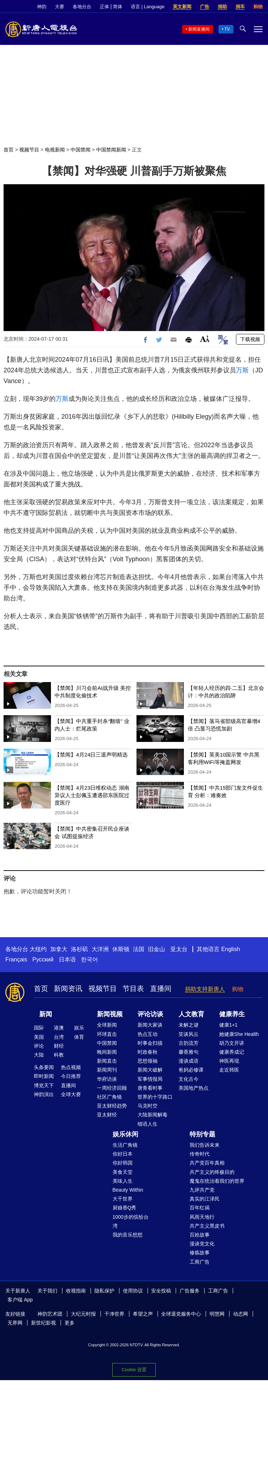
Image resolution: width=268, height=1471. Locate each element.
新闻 (45, 1014)
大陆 (39, 1055)
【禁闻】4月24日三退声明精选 (91, 755)
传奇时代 (200, 1154)
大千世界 (123, 1199)
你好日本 (123, 1154)
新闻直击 (107, 1061)
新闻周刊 (107, 1070)
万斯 (242, 370)
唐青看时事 (150, 1088)
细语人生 (148, 1124)
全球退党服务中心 (181, 1314)
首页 (9, 150)
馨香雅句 (189, 1052)
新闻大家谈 (150, 1025)
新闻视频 (110, 1014)
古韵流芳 (189, 1043)
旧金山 (156, 949)
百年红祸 (200, 1208)
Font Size (205, 339)
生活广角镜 (125, 1145)
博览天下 (44, 1085)
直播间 (160, 988)
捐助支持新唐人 (205, 989)
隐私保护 (104, 1291)
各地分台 (82, 6)
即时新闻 (44, 1076)
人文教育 (191, 1014)
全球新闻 (107, 1025)
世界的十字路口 (155, 1097)
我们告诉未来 (205, 1145)
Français (16, 959)
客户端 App (20, 1299)
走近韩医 (229, 1070)
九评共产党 (202, 1190)
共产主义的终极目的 (212, 1172)
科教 (59, 1055)
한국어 (89, 959)
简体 (117, 6)
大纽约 (38, 949)
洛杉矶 (79, 949)
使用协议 (133, 1291)
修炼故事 (200, 1252)
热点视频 (71, 1067)
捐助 (222, 6)
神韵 (41, 6)
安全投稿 (161, 1291)
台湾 (59, 1037)
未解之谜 (189, 1025)
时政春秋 (148, 1052)
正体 (104, 6)
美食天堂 (123, 1172)
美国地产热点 (193, 1088)
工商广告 (200, 1262)
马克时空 (148, 1106)
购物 (258, 6)
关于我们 (47, 1291)
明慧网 (217, 1314)
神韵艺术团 (49, 1314)
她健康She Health (239, 1034)
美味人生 (123, 1181)
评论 (39, 1046)
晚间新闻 (107, 1052)
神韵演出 (44, 1094)
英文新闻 (182, 6)
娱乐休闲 (125, 1134)
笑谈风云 (189, 1034)
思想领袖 (148, 1061)
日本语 (67, 959)
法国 (138, 949)
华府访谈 (107, 1079)
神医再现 (229, 1061)
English (230, 949)
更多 (69, 1323)
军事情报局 (150, 1079)
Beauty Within (128, 1190)
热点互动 (148, 1034)
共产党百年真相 (207, 1163)
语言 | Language (147, 6)
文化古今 (189, 1079)
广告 (204, 6)
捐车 (240, 6)
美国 (39, 1037)
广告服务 (190, 1291)
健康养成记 (231, 1052)
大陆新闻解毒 (153, 1115)
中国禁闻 (81, 150)
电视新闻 (55, 150)
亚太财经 (107, 1115)
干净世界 (114, 1314)
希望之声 (143, 1314)
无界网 (14, 1323)
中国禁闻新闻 (111, 150)
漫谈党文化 (202, 1244)
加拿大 (58, 949)
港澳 (59, 1028)
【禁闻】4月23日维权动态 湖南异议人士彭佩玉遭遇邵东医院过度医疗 (92, 795)
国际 (39, 1028)
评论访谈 (150, 1014)
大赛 (59, 6)
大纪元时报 (83, 1314)
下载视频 (250, 339)
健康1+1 (228, 1025)
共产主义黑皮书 (207, 1226)
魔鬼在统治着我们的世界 (217, 1181)
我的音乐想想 (128, 1235)
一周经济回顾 (112, 1088)
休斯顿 (120, 949)
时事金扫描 (150, 1043)
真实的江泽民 (205, 1199)
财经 (59, 1046)
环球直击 (107, 1034)
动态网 (240, 1314)
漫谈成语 (189, 1061)
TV (227, 29)
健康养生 (232, 1014)
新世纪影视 (43, 1323)
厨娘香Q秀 (124, 1208)
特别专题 (202, 1134)
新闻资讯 (68, 988)
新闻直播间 (199, 29)
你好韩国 (123, 1163)
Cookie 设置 (134, 1369)
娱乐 (79, 1028)
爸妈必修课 (191, 1070)
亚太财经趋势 (112, 1106)
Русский (42, 959)
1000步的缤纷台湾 (131, 1221)
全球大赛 (71, 1094)
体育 (79, 1037)
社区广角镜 (109, 1097)
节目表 (133, 988)
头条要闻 (44, 1067)
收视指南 (76, 1291)
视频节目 (29, 150)
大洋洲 (100, 949)
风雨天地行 (202, 1217)
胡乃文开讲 (231, 1043)
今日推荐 (71, 1076)
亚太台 (178, 949)
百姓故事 (200, 1235)
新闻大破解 (150, 1070)
